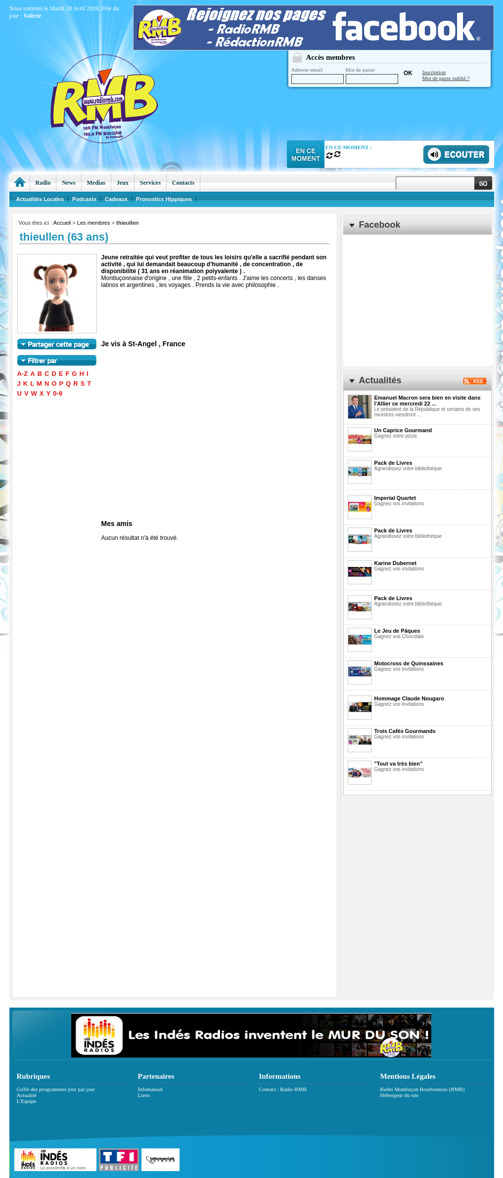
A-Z (22, 373)
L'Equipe (27, 1101)
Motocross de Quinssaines (409, 663)
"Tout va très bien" (398, 764)
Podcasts (84, 199)
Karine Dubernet (395, 563)
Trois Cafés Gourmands (405, 731)
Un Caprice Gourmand (403, 430)
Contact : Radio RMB (283, 1089)
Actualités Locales (40, 199)
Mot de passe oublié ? (446, 78)
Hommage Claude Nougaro (409, 698)
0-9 (57, 393)
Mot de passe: (372, 75)
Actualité (27, 1095)
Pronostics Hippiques (164, 199)
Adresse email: (317, 75)
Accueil (62, 223)
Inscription (434, 72)
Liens (144, 1095)
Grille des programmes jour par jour (56, 1089)
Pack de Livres (393, 463)
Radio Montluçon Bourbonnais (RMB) (422, 1089)
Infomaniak (150, 1089)
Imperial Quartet (395, 498)
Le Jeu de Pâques (397, 631)
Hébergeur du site (399, 1095)
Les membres (93, 223)
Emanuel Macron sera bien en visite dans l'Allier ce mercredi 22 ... (427, 400)
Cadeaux (116, 199)
